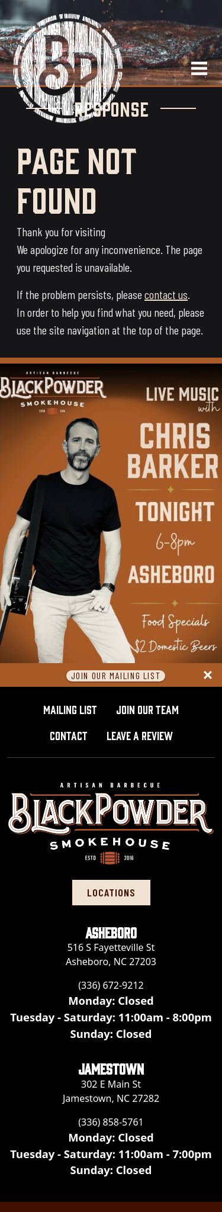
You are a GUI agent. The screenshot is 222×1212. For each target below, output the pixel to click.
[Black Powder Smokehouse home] (67, 68)
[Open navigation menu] (194, 68)
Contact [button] (69, 734)
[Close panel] (208, 675)
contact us (166, 294)
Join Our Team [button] (147, 708)
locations (111, 892)
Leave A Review (144, 733)
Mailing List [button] (70, 708)
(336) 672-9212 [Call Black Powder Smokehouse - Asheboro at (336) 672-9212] (110, 985)
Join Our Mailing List (116, 675)
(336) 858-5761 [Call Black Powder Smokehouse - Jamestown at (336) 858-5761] (110, 1122)
